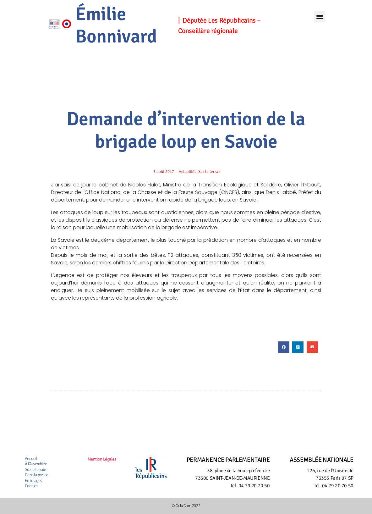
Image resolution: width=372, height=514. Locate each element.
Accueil (31, 458)
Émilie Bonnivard (116, 25)
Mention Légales (102, 459)
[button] (319, 16)
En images (33, 480)
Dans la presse (36, 475)
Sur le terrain (35, 469)
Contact (31, 486)
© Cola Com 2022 (186, 506)
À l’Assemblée (36, 464)
